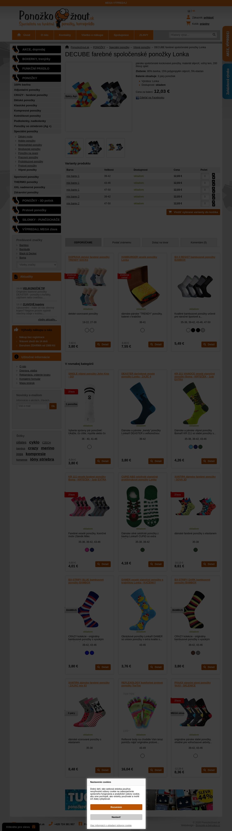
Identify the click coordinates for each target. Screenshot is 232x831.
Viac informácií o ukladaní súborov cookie (111, 825)
